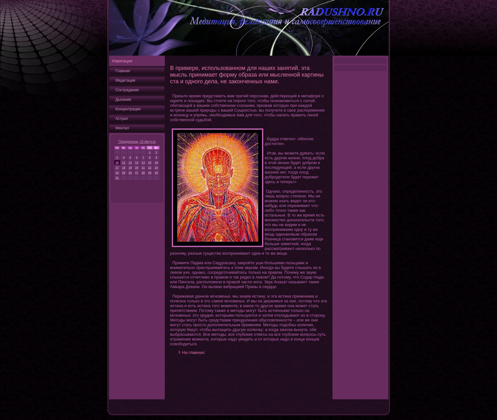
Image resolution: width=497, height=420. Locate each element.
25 (123, 172)
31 (117, 177)
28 (143, 172)
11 (123, 162)
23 (156, 167)
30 (156, 172)
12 (130, 162)
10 (117, 162)
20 (136, 167)
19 (130, 167)
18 (123, 167)
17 (117, 167)
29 (149, 172)
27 (136, 172)
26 (130, 172)
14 (143, 162)
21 (143, 167)
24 (117, 172)
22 (149, 167)
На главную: (193, 352)
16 (156, 162)
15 (149, 162)
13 (136, 162)
